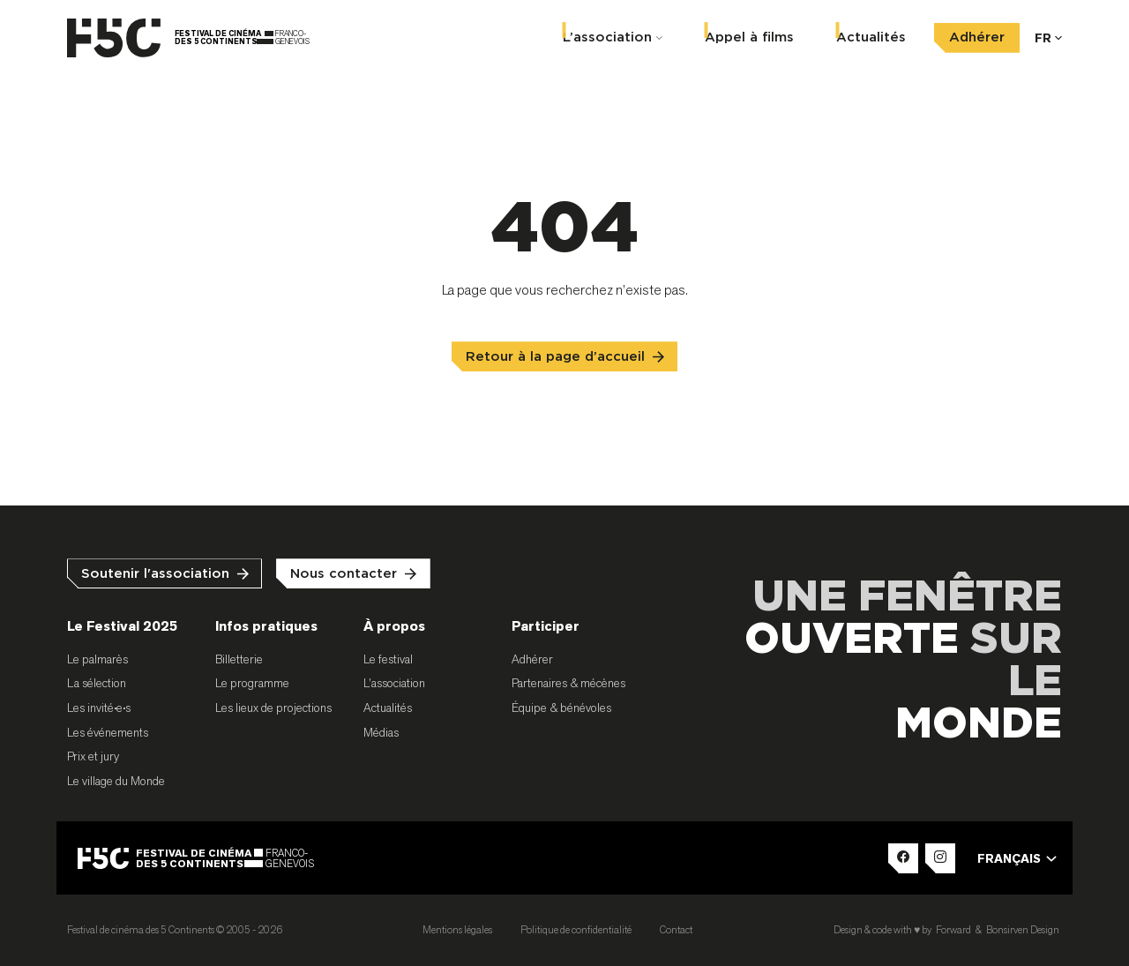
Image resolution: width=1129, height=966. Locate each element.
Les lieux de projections (273, 707)
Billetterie (239, 659)
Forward (953, 929)
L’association (607, 37)
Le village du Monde (116, 781)
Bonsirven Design (1022, 929)
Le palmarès (97, 659)
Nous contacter (343, 573)
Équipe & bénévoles (561, 707)
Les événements (107, 732)
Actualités (871, 37)
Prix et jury (93, 756)
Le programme (252, 683)
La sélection (96, 683)
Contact (676, 929)
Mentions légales (457, 929)
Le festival (388, 659)
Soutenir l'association (155, 573)
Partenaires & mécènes (568, 683)
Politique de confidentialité (576, 929)
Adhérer (977, 37)
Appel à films (749, 37)
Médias (381, 732)
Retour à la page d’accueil (555, 356)
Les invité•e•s (99, 707)
